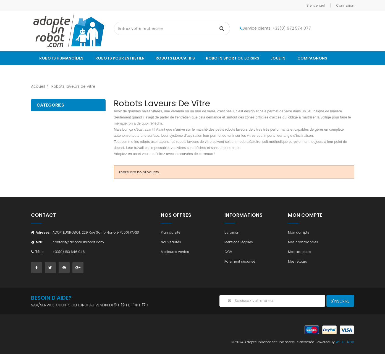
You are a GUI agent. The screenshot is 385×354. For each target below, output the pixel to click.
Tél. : (37, 252)
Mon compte (298, 232)
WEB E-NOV (345, 342)
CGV (228, 251)
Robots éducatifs (175, 58)
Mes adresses (299, 251)
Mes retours (297, 261)
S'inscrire (340, 301)
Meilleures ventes (175, 251)
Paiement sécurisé (239, 261)
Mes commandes (303, 242)
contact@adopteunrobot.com (78, 242)
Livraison (231, 232)
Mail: (37, 242)
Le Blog (47, 72)
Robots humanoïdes (61, 58)
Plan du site (170, 232)
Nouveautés (171, 242)
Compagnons (312, 58)
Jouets (278, 58)
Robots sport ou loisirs (232, 58)
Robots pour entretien (120, 58)
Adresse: (40, 232)
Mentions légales (238, 242)
